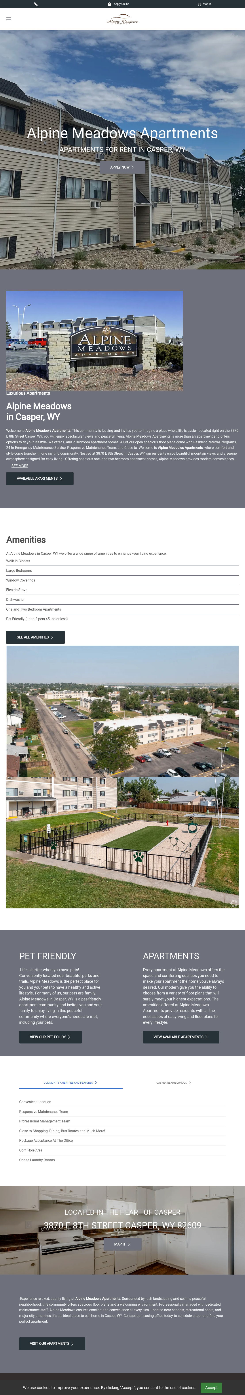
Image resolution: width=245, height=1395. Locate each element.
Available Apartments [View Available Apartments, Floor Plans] (40, 478)
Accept (211, 1387)
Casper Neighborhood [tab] (174, 1082)
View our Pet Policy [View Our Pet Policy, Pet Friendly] (50, 1037)
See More (19, 466)
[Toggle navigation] (9, 19)
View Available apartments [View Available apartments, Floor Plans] (181, 1037)
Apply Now (122, 167)
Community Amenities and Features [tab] (71, 1082)
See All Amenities (35, 637)
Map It (204, 4)
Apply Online (118, 4)
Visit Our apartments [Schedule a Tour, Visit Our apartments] (52, 1344)
